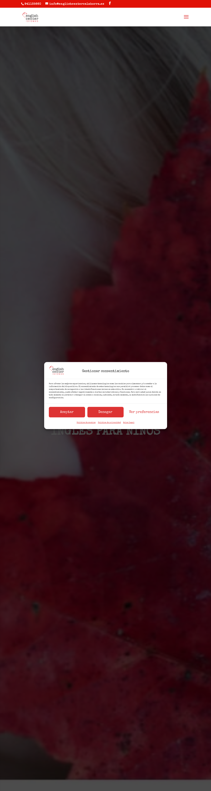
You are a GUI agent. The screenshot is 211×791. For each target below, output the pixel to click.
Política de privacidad (109, 423)
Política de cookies (86, 423)
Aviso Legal (128, 423)
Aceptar (67, 412)
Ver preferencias (144, 412)
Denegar (105, 412)
